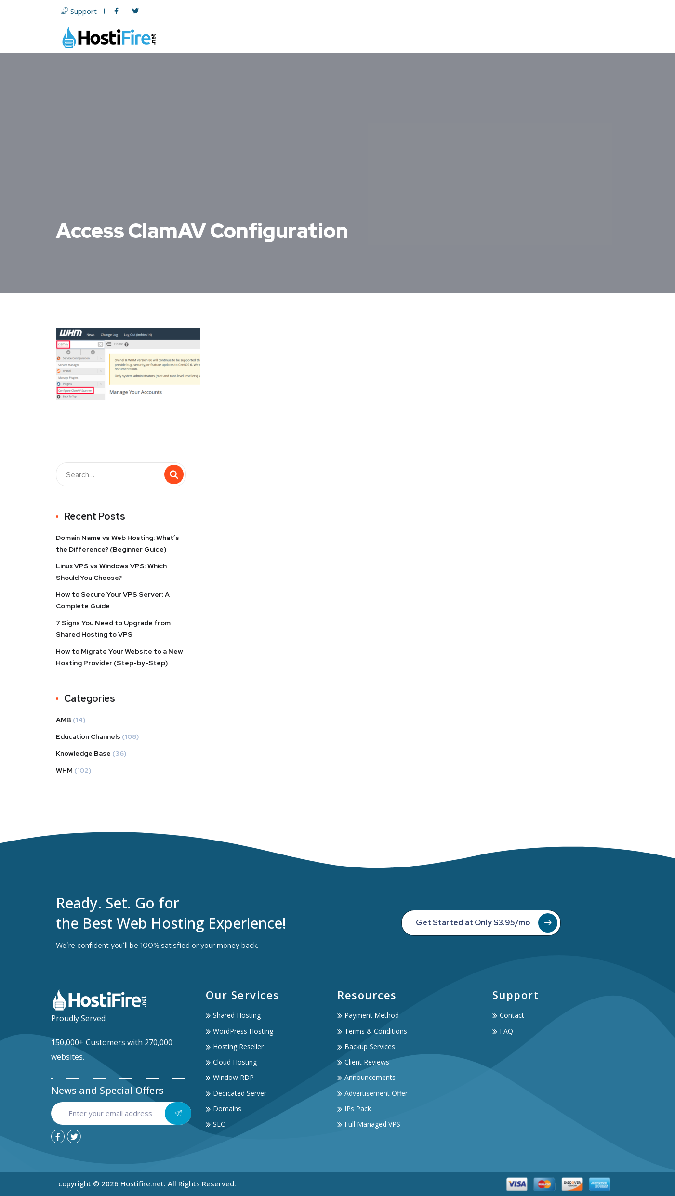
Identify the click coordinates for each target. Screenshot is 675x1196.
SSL (463, 37)
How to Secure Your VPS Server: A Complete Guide (113, 600)
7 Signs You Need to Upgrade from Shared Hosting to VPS (113, 628)
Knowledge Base (83, 753)
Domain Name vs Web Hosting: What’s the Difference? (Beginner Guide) (117, 543)
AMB (63, 719)
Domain (430, 37)
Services (501, 37)
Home (275, 37)
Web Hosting (326, 37)
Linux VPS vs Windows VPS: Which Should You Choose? (111, 572)
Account (554, 37)
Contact (601, 37)
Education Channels (88, 736)
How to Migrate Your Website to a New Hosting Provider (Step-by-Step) (119, 657)
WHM (64, 770)
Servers (385, 37)
